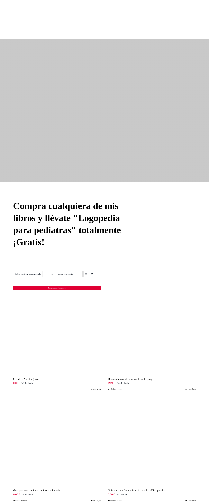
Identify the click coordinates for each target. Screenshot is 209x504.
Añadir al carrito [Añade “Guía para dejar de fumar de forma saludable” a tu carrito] (21, 474)
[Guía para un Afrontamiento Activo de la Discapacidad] (152, 414)
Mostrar (65, 247)
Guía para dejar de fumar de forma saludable (36, 463)
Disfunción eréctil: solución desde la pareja (130, 352)
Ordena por (28, 247)
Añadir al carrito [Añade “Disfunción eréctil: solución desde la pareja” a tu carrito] (115, 363)
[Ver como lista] (92, 247)
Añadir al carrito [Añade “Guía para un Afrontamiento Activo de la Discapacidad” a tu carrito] (115, 474)
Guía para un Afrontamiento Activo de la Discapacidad (136, 463)
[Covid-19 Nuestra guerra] (57, 303)
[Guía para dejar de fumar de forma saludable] (57, 414)
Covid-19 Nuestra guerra (26, 352)
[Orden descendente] (52, 248)
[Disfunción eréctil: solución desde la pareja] (152, 303)
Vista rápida (97, 363)
